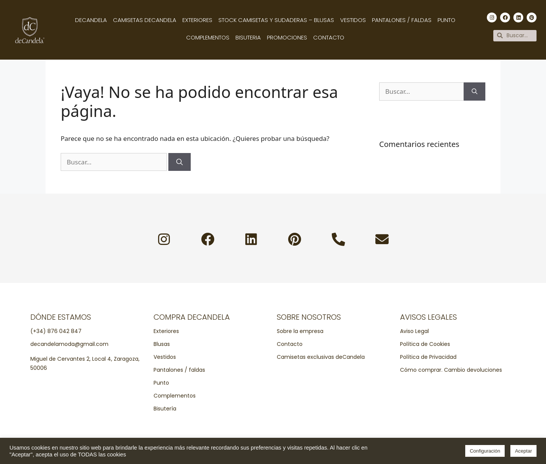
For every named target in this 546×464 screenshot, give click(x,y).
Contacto (328, 37)
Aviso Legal (414, 331)
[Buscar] (179, 162)
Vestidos (353, 20)
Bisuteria (248, 37)
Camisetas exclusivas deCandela (321, 357)
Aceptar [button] (523, 451)
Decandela (91, 20)
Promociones (287, 37)
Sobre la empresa (300, 331)
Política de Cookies (425, 344)
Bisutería (165, 408)
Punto (446, 20)
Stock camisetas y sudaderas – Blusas (276, 20)
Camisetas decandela (144, 20)
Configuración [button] (485, 451)
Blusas (162, 344)
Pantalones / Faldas (401, 20)
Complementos (207, 37)
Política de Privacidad (428, 357)
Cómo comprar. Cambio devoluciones (451, 370)
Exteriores (197, 20)
